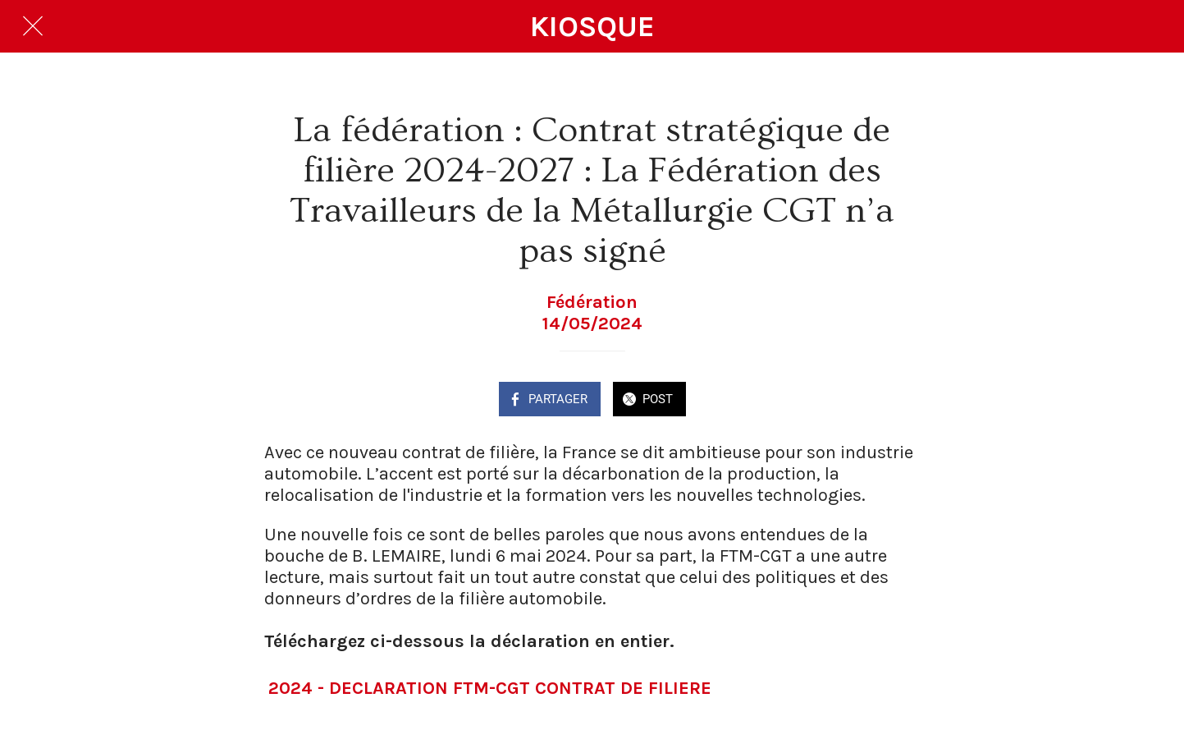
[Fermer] (33, 26)
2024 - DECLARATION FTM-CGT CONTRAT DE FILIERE (489, 688)
